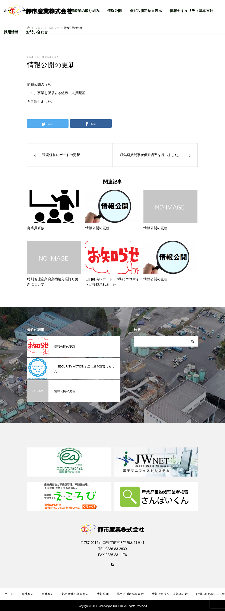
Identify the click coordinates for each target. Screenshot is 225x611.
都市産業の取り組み (83, 11)
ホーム (8, 594)
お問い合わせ (37, 32)
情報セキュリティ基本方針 (191, 11)
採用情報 (11, 32)
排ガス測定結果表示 (145, 11)
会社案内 (28, 594)
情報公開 (114, 11)
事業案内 (48, 594)
